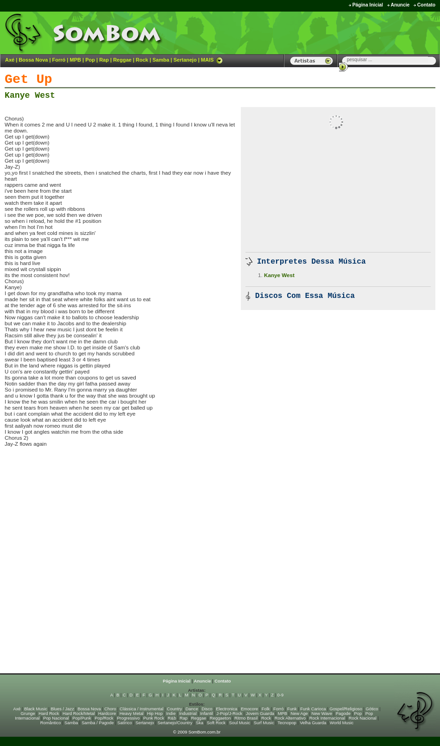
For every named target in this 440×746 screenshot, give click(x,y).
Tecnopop (286, 723)
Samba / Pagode (98, 723)
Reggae (122, 60)
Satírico (124, 723)
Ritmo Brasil (246, 718)
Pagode (343, 713)
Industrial (188, 713)
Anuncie (399, 4)
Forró (59, 60)
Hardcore (107, 713)
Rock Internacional (327, 718)
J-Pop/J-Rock (229, 713)
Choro (110, 709)
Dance (192, 709)
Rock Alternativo (290, 718)
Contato (426, 4)
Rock (142, 60)
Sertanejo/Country (174, 723)
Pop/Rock (103, 718)
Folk (266, 709)
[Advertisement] (324, 32)
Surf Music (264, 723)
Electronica (226, 709)
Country (174, 709)
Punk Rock (153, 718)
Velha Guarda (313, 723)
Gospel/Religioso (345, 709)
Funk (292, 709)
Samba (160, 60)
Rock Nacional (363, 718)
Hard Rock (48, 713)
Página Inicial (367, 4)
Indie (171, 713)
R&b (172, 718)
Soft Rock (216, 723)
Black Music (35, 709)
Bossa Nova (33, 60)
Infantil (206, 713)
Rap (104, 60)
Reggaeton (220, 718)
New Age (299, 713)
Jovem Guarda (260, 713)
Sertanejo (184, 60)
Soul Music (240, 723)
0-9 (280, 695)
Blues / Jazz (62, 709)
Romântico (50, 723)
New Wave (321, 713)
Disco (206, 709)
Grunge (28, 713)
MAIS (212, 60)
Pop (90, 60)
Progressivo (128, 718)
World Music (341, 723)
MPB (75, 60)
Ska (199, 723)
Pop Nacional (56, 718)
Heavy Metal (131, 713)
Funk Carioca (313, 709)
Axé (9, 60)
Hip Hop (155, 713)
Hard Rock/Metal (78, 713)
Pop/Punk (81, 718)
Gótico (372, 709)
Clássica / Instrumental (141, 709)
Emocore (249, 709)
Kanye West (30, 95)
